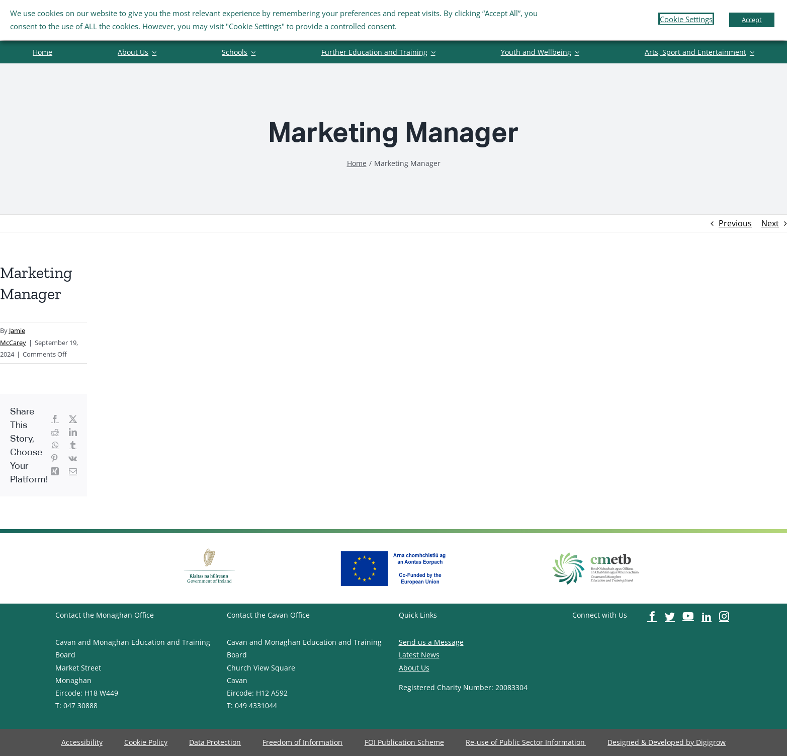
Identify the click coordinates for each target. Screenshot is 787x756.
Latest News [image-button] (419, 654)
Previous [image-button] (735, 223)
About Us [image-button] (414, 668)
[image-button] (42, 52)
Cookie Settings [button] (686, 19)
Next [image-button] (770, 223)
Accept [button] (752, 19)
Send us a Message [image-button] (431, 642)
